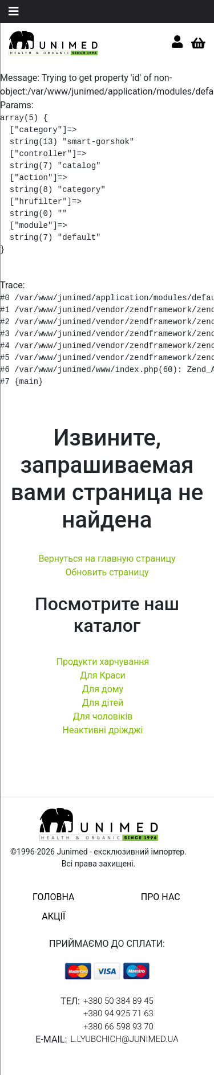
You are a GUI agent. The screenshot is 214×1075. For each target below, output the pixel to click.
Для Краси (103, 675)
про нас (160, 897)
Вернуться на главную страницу (106, 558)
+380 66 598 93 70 (118, 1026)
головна (53, 897)
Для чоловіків (103, 716)
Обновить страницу (106, 572)
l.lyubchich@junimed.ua (124, 1039)
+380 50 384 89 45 (118, 1001)
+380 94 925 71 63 (118, 1013)
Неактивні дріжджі (102, 730)
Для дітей (103, 702)
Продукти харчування (103, 661)
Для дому (102, 689)
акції (53, 916)
